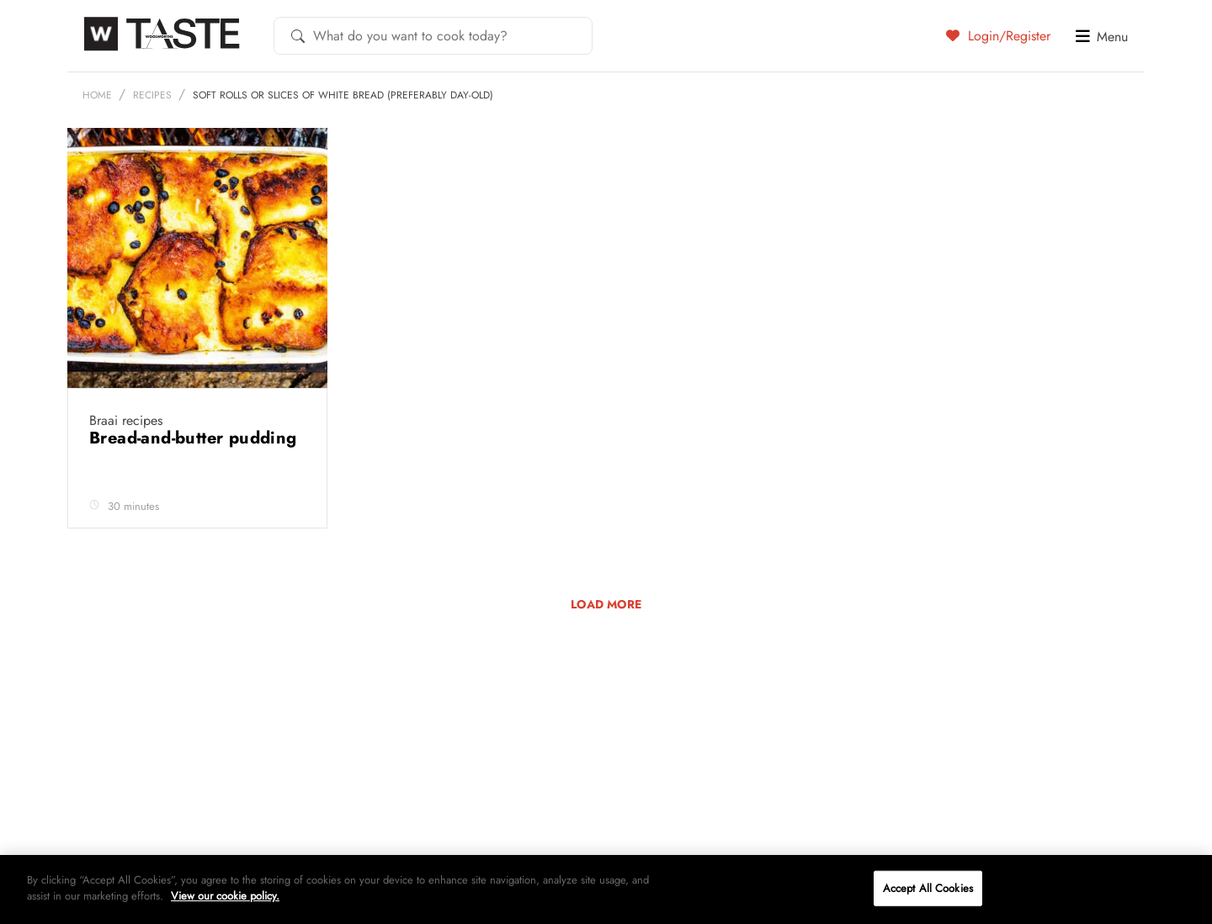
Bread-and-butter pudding (193, 438)
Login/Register (998, 35)
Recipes (152, 95)
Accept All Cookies (928, 888)
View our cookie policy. (225, 896)
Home (97, 95)
